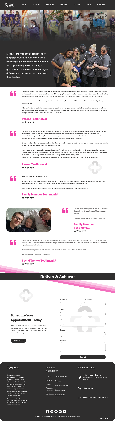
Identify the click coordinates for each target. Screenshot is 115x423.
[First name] (70, 304)
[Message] (83, 347)
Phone (62, 320)
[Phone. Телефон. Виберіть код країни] (63, 324)
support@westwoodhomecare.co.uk (95, 397)
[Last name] (94, 304)
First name (64, 300)
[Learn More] (18, 341)
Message (63, 340)
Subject (63, 330)
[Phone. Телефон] (85, 324)
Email (62, 310)
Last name (87, 299)
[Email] (82, 314)
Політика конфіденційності (70, 417)
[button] (64, 5)
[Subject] (82, 334)
